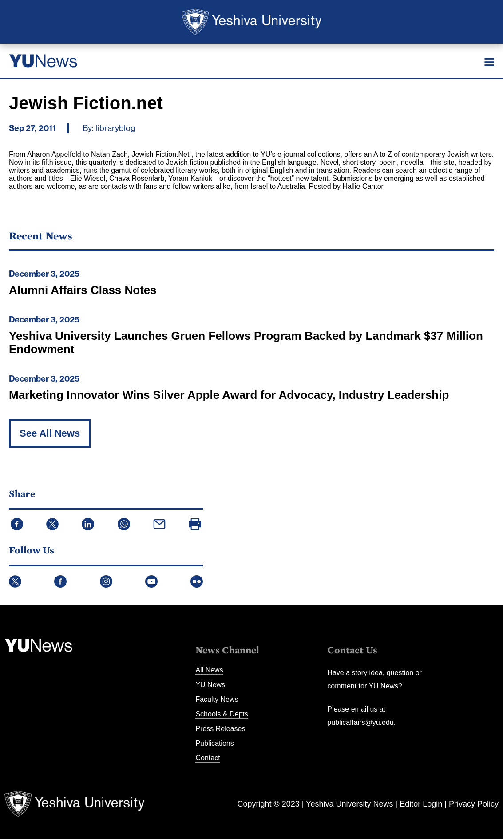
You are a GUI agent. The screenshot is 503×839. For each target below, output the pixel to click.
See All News (50, 433)
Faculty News (216, 699)
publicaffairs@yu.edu (360, 722)
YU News (210, 684)
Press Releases (220, 728)
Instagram (106, 581)
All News (209, 670)
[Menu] (489, 62)
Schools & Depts (221, 714)
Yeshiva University (251, 22)
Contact (207, 758)
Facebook (60, 581)
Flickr (196, 581)
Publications (214, 743)
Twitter (15, 581)
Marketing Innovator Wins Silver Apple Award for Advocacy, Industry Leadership (229, 395)
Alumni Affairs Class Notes (83, 290)
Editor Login (421, 803)
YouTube (151, 581)
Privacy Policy (474, 803)
